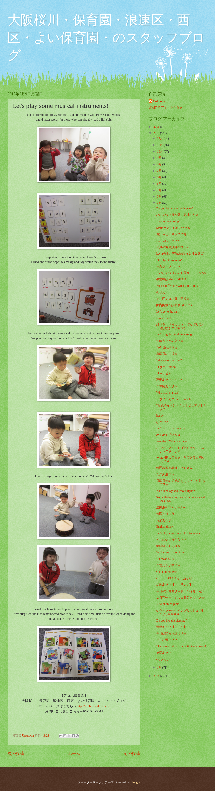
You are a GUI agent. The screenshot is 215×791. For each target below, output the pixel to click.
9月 (159, 157)
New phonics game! (168, 604)
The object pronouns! (169, 260)
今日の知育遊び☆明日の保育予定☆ (180, 591)
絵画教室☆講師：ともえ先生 (176, 467)
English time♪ (164, 526)
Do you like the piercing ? (171, 620)
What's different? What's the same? (177, 285)
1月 (159, 667)
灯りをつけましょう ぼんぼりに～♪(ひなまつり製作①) (180, 326)
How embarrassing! (168, 221)
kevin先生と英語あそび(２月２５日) (180, 253)
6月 (159, 177)
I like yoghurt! (165, 373)
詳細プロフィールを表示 (165, 107)
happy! (160, 415)
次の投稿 (16, 753)
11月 (160, 145)
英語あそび (163, 652)
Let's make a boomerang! (171, 428)
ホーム (74, 753)
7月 (159, 171)
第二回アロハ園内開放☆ (173, 298)
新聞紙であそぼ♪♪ (168, 546)
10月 (160, 151)
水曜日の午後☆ (166, 353)
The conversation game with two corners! (181, 646)
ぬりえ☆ (162, 292)
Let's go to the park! (168, 311)
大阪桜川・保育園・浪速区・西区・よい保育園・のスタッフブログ (106, 37)
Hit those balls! (165, 559)
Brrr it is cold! (164, 318)
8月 (159, 164)
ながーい (162, 422)
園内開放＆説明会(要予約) (174, 305)
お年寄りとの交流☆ (170, 341)
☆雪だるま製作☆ (168, 565)
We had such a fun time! (170, 552)
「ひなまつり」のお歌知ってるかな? (181, 273)
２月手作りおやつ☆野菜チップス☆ (180, 597)
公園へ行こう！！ (168, 513)
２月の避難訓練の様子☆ (173, 247)
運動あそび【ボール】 (171, 627)
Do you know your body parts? (174, 208)
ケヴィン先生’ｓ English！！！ (178, 399)
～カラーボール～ (168, 266)
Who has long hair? (168, 392)
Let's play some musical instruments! (178, 533)
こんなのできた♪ (167, 240)
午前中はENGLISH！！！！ (174, 279)
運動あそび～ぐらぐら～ (173, 379)
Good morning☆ (166, 571)
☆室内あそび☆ (166, 386)
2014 (156, 675)
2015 (156, 133)
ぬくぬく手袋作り (168, 435)
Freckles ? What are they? (171, 441)
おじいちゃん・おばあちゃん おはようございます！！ (180, 449)
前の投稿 (132, 753)
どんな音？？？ (166, 640)
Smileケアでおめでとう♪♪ (173, 228)
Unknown (159, 101)
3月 (159, 196)
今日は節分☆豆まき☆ (171, 633)
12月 (160, 138)
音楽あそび (163, 520)
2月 (159, 203)
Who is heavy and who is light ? (175, 491)
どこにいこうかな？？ (171, 539)
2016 (156, 126)
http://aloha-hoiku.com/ (93, 706)
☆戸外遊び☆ (165, 474)
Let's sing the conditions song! (174, 334)
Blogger (135, 782)
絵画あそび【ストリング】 (174, 584)
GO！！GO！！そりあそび (174, 578)
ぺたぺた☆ (163, 659)
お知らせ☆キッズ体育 (171, 234)
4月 (159, 190)
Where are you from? (169, 360)
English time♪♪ (166, 367)
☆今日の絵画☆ (166, 347)
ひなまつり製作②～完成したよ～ (179, 214)
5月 (159, 183)
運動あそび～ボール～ (171, 507)
